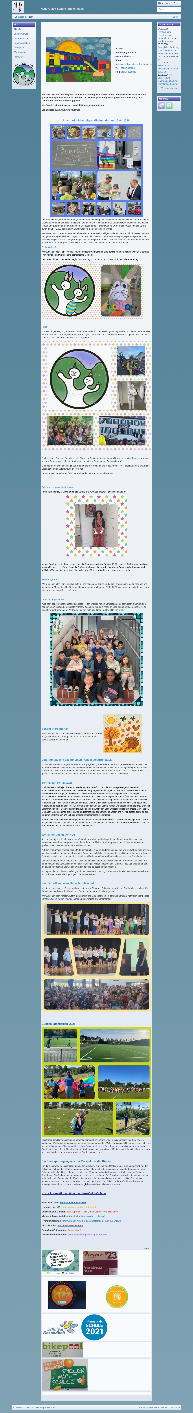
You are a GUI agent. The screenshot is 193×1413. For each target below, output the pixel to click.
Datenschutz (30, 1407)
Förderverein (20, 52)
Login (175, 17)
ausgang (20, 17)
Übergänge (19, 47)
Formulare (19, 57)
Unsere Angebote (22, 43)
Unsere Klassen (21, 38)
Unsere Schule (21, 34)
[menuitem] (24, 24)
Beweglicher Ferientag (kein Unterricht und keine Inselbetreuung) (168, 50)
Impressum (18, 1407)
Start (16, 24)
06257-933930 (128, 68)
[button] (160, 3)
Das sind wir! (74, 1230)
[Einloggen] (169, 105)
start (31, 17)
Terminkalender (169, 88)
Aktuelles (18, 29)
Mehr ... (147, 1248)
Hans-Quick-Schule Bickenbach (154, 1407)
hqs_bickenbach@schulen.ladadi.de (133, 64)
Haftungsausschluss (45, 1407)
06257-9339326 (128, 72)
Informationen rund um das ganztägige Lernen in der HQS (91, 1221)
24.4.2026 (175, 1407)
